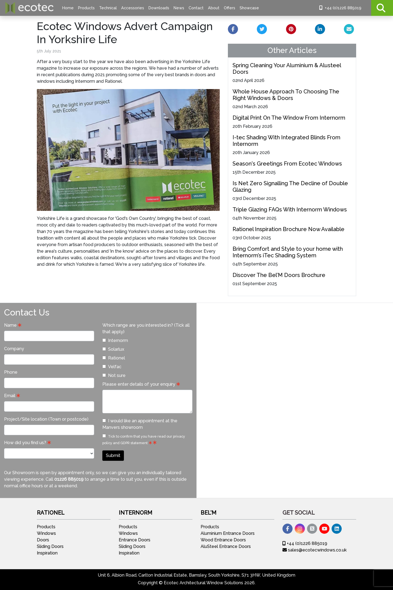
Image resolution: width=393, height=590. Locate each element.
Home (68, 7)
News (179, 7)
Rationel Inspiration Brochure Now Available (288, 229)
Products (86, 7)
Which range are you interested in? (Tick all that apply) (146, 328)
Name (10, 325)
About (213, 7)
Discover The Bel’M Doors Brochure (279, 275)
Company (14, 348)
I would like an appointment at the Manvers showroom (139, 424)
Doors (43, 539)
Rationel (113, 358)
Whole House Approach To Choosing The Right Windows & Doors (286, 94)
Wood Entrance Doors (223, 539)
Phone (10, 372)
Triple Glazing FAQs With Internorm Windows (290, 209)
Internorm (115, 340)
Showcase (249, 7)
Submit (113, 455)
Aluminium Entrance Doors (228, 533)
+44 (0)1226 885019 (340, 7)
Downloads (158, 7)
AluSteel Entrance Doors (226, 546)
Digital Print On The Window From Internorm (289, 117)
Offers (229, 7)
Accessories (132, 7)
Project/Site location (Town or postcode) (46, 419)
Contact (196, 7)
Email (9, 395)
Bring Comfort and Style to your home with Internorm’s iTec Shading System (288, 252)
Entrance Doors (134, 539)
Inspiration (47, 553)
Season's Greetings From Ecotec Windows (287, 163)
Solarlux (113, 349)
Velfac (111, 366)
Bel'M (208, 512)
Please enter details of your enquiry (138, 384)
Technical (108, 7)
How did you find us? (25, 442)
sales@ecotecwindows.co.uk (314, 550)
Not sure (114, 375)
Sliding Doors (50, 546)
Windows (46, 533)
